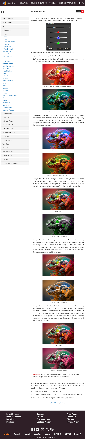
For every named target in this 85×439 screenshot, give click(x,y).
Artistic (5, 37)
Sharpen (5, 98)
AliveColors (11, 3)
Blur (4, 59)
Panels (5, 26)
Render (5, 93)
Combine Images (8, 66)
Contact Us (68, 3)
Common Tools (7, 152)
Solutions (24, 3)
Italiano (47, 434)
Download (35, 3)
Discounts (71, 419)
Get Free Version (44, 422)
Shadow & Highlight (10, 95)
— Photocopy (7, 51)
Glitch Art (6, 76)
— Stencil (6, 54)
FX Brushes (6, 136)
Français (27, 434)
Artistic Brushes (8, 140)
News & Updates (13, 416)
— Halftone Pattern (9, 42)
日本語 (68, 434)
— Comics (6, 39)
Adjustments (7, 30)
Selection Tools (8, 121)
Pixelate (5, 90)
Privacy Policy (73, 422)
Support (60, 3)
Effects (5, 34)
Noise (4, 83)
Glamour (5, 73)
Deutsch (17, 434)
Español (37, 434)
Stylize (5, 100)
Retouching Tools (8, 129)
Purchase (43, 3)
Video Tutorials (8, 19)
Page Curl (6, 88)
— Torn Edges (7, 56)
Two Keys (6, 105)
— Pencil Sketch (8, 49)
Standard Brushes (9, 125)
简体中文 (57, 434)
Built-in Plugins (8, 107)
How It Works (7, 22)
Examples (6, 159)
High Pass (6, 78)
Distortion (6, 68)
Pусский (77, 434)
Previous (54, 402)
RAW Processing (8, 155)
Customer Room (43, 419)
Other (4, 86)
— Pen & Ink (7, 46)
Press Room (72, 414)
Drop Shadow (7, 71)
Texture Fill (6, 103)
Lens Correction (8, 81)
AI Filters (6, 117)
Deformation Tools (9, 132)
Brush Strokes (7, 61)
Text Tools (6, 144)
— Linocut (6, 44)
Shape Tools (7, 148)
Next (62, 402)
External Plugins (8, 110)
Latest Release (12, 414)
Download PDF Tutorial (10, 163)
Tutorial (52, 3)
